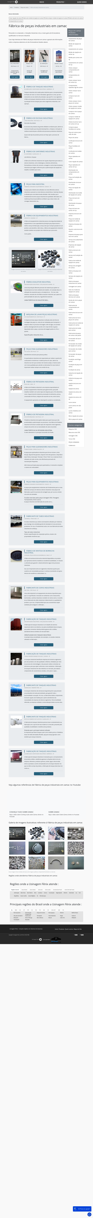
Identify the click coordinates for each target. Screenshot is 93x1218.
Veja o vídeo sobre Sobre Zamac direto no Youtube (63, 814)
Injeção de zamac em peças (75, 393)
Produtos (60, 2)
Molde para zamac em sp (75, 58)
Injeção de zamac (74, 389)
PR (28, 910)
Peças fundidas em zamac (74, 147)
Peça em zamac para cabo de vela (75, 133)
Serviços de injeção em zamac (75, 277)
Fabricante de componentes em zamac (74, 307)
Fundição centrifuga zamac (75, 360)
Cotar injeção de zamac (15, 18)
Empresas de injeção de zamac (75, 246)
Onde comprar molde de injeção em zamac (56, 18)
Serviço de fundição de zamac (75, 256)
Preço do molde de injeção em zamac (74, 220)
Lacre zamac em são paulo (75, 406)
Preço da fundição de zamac (75, 178)
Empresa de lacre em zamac (75, 215)
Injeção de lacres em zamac (75, 384)
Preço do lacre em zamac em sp (74, 209)
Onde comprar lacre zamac (75, 92)
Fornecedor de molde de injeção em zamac (75, 345)
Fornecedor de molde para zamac (75, 350)
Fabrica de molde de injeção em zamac (33, 18)
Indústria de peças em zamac (75, 379)
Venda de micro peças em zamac (75, 301)
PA (63, 910)
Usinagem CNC (73, 436)
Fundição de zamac (74, 370)
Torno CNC (72, 439)
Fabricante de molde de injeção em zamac (76, 324)
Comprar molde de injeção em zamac (74, 118)
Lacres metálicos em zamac (75, 412)
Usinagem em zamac (75, 286)
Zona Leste (47, 889)
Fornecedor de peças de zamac (75, 355)
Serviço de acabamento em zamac (76, 241)
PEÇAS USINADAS (74, 442)
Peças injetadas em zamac (74, 157)
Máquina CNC (73, 429)
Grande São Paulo (57, 889)
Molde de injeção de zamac (75, 45)
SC (32, 910)
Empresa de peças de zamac (75, 225)
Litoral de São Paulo (69, 889)
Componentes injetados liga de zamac (76, 86)
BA (44, 910)
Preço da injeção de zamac (74, 188)
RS (36, 910)
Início (56, 929)
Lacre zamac (72, 402)
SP (24, 910)
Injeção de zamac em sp (75, 398)
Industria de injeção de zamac (75, 374)
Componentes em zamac (16, 21)
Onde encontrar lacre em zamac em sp (75, 123)
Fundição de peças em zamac (75, 365)
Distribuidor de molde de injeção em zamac (75, 194)
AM (59, 910)
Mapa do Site (78, 929)
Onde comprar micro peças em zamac (75, 102)
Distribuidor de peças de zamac (75, 204)
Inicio (42, 2)
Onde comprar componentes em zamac (74, 70)
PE (40, 910)
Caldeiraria (72, 445)
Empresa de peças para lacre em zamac (76, 235)
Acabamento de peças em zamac (75, 39)
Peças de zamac (73, 137)
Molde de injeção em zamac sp (75, 53)
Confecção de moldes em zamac (75, 152)
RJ (11, 910)
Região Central (15, 889)
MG (16, 910)
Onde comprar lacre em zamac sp (75, 81)
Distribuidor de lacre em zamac (75, 183)
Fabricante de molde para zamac (75, 329)
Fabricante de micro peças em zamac (75, 319)
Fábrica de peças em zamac (75, 272)
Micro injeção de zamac (76, 416)
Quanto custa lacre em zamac (75, 230)
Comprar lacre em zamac (74, 97)
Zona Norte (24, 889)
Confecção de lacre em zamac (75, 142)
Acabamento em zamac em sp (76, 64)
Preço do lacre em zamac (74, 199)
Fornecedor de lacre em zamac (75, 339)
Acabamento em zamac (76, 49)
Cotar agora (14, 77)
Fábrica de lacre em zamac (76, 18)
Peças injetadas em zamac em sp (74, 166)
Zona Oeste (32, 889)
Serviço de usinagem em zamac (75, 267)
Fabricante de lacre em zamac (75, 313)
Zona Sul (40, 889)
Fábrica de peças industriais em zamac (75, 282)
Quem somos (82, 2)
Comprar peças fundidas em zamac (74, 128)
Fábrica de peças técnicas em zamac (74, 296)
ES (20, 910)
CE (48, 910)
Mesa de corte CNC (74, 432)
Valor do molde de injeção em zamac (74, 291)
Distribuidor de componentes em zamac (74, 172)
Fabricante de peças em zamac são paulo (75, 334)
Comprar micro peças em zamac (75, 112)
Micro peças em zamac (75, 419)
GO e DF (53, 910)
